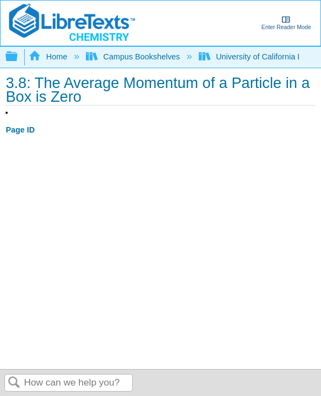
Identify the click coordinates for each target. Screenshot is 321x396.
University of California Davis (259, 56)
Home (49, 56)
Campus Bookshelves (134, 56)
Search (14, 383)
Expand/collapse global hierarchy (19, 57)
